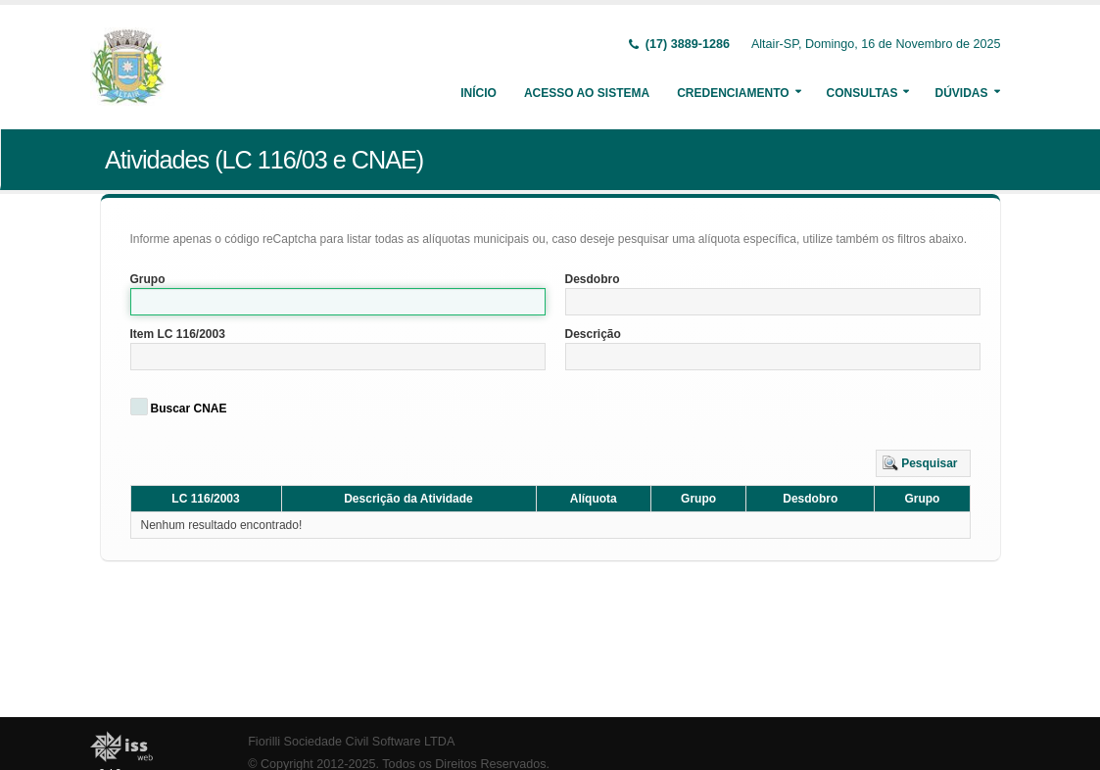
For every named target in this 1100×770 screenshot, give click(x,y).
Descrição (593, 334)
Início (478, 93)
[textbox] (338, 301)
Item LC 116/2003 (177, 334)
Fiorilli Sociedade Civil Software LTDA (351, 741)
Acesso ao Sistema (586, 93)
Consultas (862, 93)
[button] (923, 463)
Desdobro (592, 279)
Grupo (148, 279)
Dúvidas (960, 93)
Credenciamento (733, 93)
